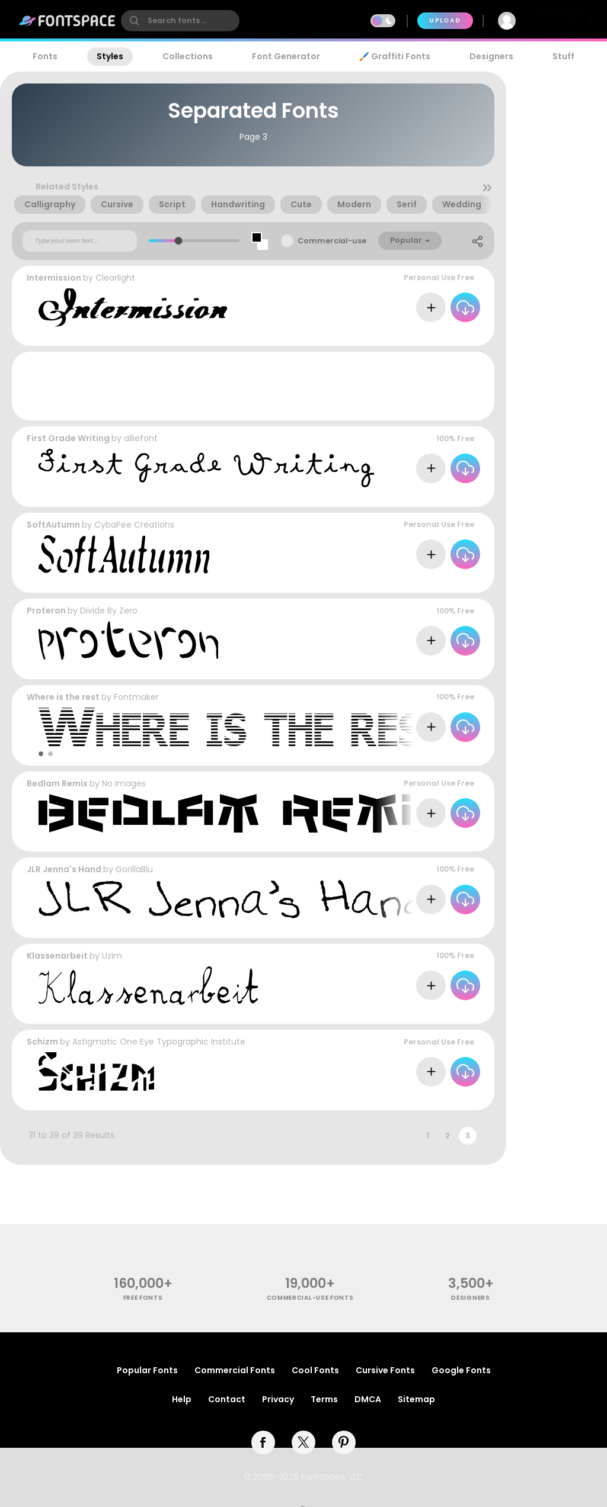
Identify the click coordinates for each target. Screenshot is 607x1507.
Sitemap (416, 1399)
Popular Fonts (147, 1370)
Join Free (561, 20)
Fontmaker (136, 697)
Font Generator (286, 56)
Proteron (46, 610)
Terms (324, 1399)
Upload (445, 20)
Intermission (54, 278)
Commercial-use (332, 241)
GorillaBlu (134, 869)
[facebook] (263, 1442)
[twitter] (303, 1442)
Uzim (112, 956)
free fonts (143, 1297)
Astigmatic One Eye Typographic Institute (158, 1041)
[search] (180, 20)
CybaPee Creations (134, 525)
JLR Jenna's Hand (64, 869)
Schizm (42, 1041)
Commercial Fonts (234, 1370)
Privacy (278, 1399)
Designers (491, 56)
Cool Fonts (315, 1370)
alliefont (141, 438)
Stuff (563, 56)
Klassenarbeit (57, 956)
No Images (124, 783)
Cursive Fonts (385, 1370)
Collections (187, 56)
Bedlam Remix (57, 783)
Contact (226, 1399)
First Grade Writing (68, 438)
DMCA (367, 1399)
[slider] (179, 241)
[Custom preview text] (80, 241)
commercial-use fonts (310, 1297)
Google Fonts (461, 1370)
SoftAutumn (53, 525)
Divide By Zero (109, 610)
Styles (110, 56)
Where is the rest (63, 697)
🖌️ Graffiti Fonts (394, 56)
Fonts (45, 56)
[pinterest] (344, 1442)
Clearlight (115, 278)
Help (181, 1399)
